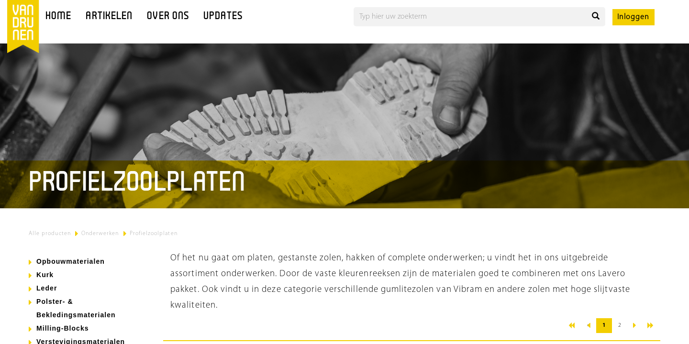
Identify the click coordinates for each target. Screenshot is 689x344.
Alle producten (50, 233)
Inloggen (633, 17)
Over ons (168, 16)
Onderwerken (100, 233)
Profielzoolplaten (154, 233)
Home (58, 16)
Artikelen (109, 16)
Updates (223, 16)
